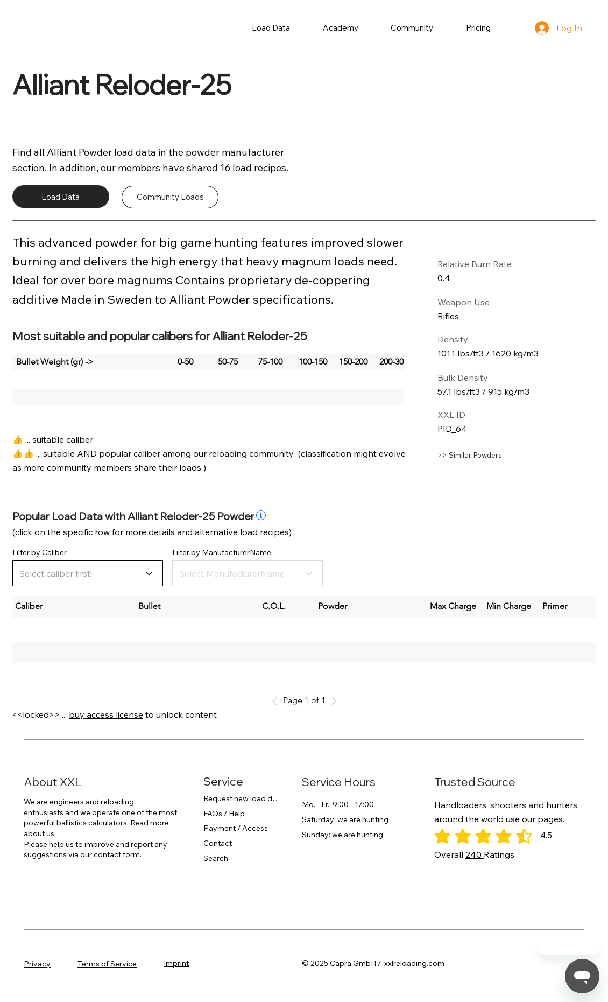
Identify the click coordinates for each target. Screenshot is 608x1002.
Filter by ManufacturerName (221, 552)
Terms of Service (107, 964)
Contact (217, 843)
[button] (271, 28)
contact (108, 854)
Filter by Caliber (39, 552)
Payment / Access (235, 828)
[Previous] (277, 701)
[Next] (331, 701)
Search (215, 858)
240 (474, 854)
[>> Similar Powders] (493, 455)
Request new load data (242, 798)
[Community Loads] (170, 197)
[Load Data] (60, 196)
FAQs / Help (224, 813)
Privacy (37, 964)
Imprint (176, 963)
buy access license (106, 714)
